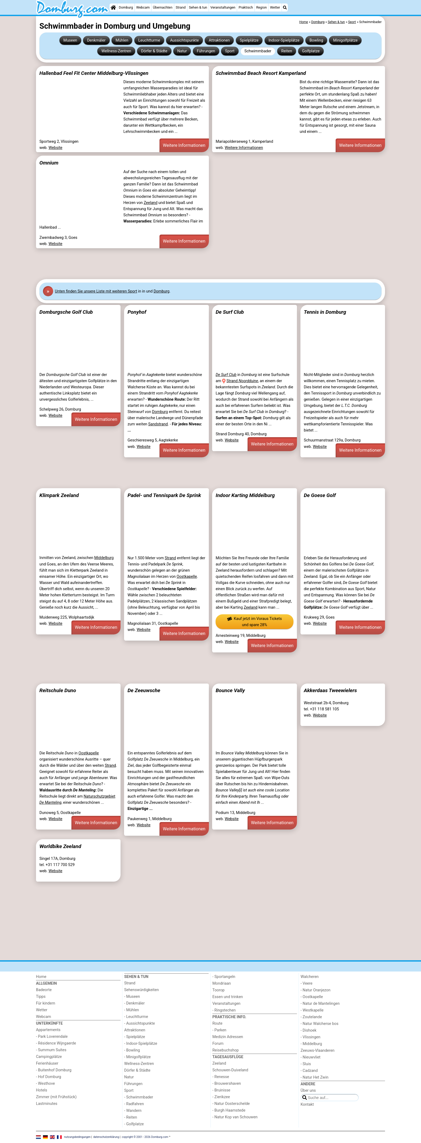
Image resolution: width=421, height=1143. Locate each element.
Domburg (126, 7)
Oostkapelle (187, 576)
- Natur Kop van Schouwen (234, 1117)
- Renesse (220, 1077)
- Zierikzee (221, 1097)
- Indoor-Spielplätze (140, 1043)
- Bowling (132, 1050)
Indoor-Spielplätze (283, 40)
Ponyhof (137, 312)
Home (41, 976)
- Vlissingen (311, 1037)
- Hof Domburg (48, 1077)
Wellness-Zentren (116, 51)
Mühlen (121, 40)
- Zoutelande (311, 1017)
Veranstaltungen (222, 7)
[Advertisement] (197, 264)
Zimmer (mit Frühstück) (56, 1097)
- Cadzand (309, 1070)
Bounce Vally (230, 690)
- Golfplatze (134, 1124)
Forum (217, 1043)
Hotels (41, 1090)
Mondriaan (221, 983)
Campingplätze (49, 1056)
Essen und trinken (227, 997)
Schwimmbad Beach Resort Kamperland (261, 73)
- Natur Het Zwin (315, 1077)
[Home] (113, 7)
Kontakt (307, 1104)
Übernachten (162, 7)
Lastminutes (46, 1103)
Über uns (308, 1090)
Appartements (48, 1030)
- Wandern (132, 1110)
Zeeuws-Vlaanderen (318, 1050)
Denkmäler (96, 40)
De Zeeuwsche (144, 690)
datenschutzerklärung (106, 1136)
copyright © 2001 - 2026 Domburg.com (145, 1136)
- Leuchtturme (136, 1016)
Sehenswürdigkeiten (141, 990)
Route (217, 1023)
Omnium (49, 163)
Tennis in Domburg (325, 312)
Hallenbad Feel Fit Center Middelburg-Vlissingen (93, 73)
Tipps (41, 996)
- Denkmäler (134, 1003)
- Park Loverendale (52, 1036)
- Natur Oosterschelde (231, 1103)
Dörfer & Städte (154, 51)
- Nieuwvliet (311, 1057)
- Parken (219, 1030)
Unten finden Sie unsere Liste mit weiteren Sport (96, 291)
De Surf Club (230, 312)
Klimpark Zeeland (59, 495)
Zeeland (150, 202)
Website (56, 147)
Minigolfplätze (345, 40)
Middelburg (104, 558)
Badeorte (44, 990)
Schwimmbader (257, 51)
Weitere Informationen (184, 145)
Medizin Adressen (227, 1037)
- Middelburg (311, 1044)
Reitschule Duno (57, 690)
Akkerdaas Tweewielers (330, 690)
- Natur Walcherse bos (320, 1023)
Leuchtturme (149, 40)
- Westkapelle (312, 1010)
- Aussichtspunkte (139, 1023)
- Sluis (306, 1064)
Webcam (143, 7)
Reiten (286, 51)
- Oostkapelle (312, 997)
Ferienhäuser (47, 1063)
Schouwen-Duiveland (230, 1070)
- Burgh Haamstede (228, 1110)
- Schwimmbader (138, 1097)
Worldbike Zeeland (60, 846)
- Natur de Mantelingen (320, 1003)
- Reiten (130, 1117)
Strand (181, 7)
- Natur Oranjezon (316, 990)
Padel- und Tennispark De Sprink (164, 495)
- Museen (132, 996)
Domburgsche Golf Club (66, 312)
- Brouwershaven (226, 1083)
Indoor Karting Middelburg (245, 495)
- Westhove (45, 1083)
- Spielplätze (134, 1037)
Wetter (275, 7)
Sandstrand (158, 424)
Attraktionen (219, 40)
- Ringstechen (224, 1010)
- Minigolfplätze (137, 1057)
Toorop (218, 990)
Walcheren (310, 976)
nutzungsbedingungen (77, 1136)
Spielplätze (249, 40)
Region (261, 7)
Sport (229, 51)
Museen (70, 40)
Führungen (206, 51)
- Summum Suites (51, 1050)
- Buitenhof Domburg (53, 1070)
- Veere (307, 983)
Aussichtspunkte (184, 40)
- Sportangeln (223, 976)
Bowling (316, 40)
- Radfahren (134, 1104)
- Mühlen (131, 1010)
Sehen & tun (198, 7)
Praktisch (246, 7)
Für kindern (45, 1003)
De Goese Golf (320, 495)
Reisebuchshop (225, 1050)
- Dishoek (309, 1030)
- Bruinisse (221, 1090)
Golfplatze (311, 51)
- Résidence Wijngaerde (56, 1043)
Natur (182, 51)
